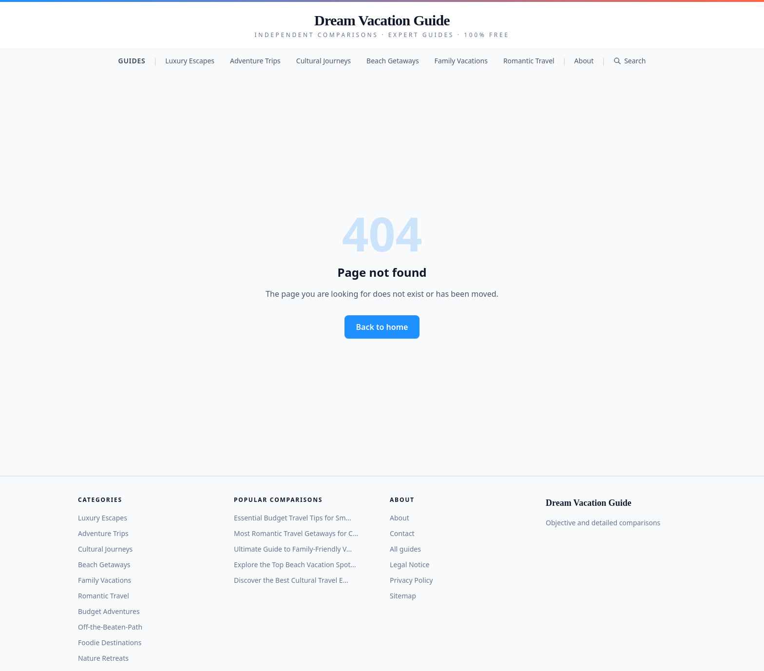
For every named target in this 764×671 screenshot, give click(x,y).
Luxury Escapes (189, 60)
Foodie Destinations (109, 642)
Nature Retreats (103, 658)
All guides (405, 549)
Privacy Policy (411, 580)
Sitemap (403, 595)
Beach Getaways (392, 60)
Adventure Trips (255, 60)
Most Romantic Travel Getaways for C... (296, 533)
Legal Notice (409, 564)
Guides (132, 60)
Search (629, 60)
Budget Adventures (109, 611)
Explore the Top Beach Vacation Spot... (295, 564)
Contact (402, 533)
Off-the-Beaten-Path (110, 627)
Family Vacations (461, 60)
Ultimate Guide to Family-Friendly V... (293, 549)
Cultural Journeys (323, 60)
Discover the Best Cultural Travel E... (291, 580)
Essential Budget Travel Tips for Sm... (292, 517)
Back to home (382, 327)
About (584, 60)
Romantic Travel (528, 60)
